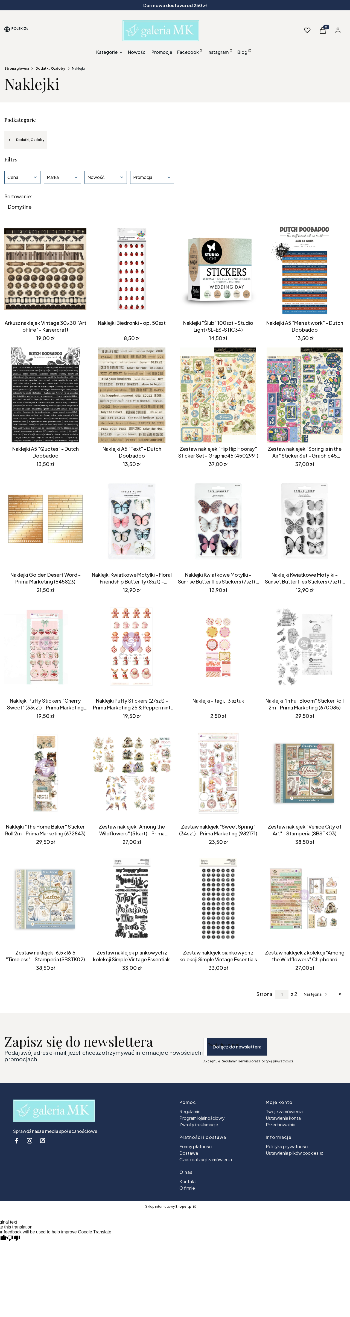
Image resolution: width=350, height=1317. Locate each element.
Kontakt (187, 1181)
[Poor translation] (13, 1238)
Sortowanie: (18, 196)
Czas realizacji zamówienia (205, 1159)
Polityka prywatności (287, 1146)
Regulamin (189, 1111)
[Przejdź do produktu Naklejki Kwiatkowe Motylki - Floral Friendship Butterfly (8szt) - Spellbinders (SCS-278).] (132, 521)
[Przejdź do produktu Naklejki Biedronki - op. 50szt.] (132, 269)
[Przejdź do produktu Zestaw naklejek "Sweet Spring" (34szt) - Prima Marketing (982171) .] (218, 773)
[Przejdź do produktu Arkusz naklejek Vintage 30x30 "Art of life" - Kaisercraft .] (45, 269)
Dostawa (188, 1153)
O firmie (187, 1188)
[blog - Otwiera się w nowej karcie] (42, 1140)
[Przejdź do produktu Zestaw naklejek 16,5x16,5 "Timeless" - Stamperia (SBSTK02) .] (45, 899)
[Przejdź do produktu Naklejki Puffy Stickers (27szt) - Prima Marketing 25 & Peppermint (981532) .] (132, 647)
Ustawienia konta (283, 1118)
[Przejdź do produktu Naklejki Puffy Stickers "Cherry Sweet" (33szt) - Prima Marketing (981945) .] (45, 647)
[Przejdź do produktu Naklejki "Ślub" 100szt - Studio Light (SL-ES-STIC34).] (218, 269)
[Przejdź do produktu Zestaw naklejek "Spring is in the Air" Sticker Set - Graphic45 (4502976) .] (305, 395)
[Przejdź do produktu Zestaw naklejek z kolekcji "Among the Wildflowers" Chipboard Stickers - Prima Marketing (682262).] (305, 899)
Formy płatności (195, 1146)
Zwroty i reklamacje (198, 1124)
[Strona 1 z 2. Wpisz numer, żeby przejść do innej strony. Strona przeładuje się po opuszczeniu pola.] (281, 994)
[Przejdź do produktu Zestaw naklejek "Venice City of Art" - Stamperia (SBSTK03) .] (305, 773)
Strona (264, 994)
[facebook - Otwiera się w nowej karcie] (16, 1140)
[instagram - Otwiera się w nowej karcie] (29, 1140)
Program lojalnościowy (201, 1118)
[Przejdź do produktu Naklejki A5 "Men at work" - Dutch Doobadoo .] (305, 269)
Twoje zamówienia (284, 1111)
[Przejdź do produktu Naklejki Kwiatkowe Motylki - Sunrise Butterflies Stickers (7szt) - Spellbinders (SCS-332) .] (218, 521)
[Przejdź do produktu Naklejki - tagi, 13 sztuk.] (218, 647)
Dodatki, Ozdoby (50, 68)
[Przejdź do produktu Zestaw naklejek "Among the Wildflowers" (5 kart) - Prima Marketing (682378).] (132, 773)
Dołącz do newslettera (237, 1047)
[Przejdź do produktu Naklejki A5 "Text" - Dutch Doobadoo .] (132, 395)
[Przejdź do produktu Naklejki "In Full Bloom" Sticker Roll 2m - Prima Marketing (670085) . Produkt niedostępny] (305, 647)
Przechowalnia (280, 1124)
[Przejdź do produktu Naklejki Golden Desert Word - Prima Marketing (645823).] (45, 521)
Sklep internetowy (168, 1206)
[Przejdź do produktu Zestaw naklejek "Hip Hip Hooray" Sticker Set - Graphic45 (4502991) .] (218, 395)
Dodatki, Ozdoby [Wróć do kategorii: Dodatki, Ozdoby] (25, 140)
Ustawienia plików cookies (292, 1153)
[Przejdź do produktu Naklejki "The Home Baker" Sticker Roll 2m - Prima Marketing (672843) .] (45, 773)
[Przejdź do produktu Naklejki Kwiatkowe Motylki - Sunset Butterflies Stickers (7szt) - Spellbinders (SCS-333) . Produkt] (305, 521)
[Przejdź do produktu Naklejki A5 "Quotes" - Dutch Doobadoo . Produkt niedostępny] (45, 395)
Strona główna (16, 68)
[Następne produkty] (316, 994)
